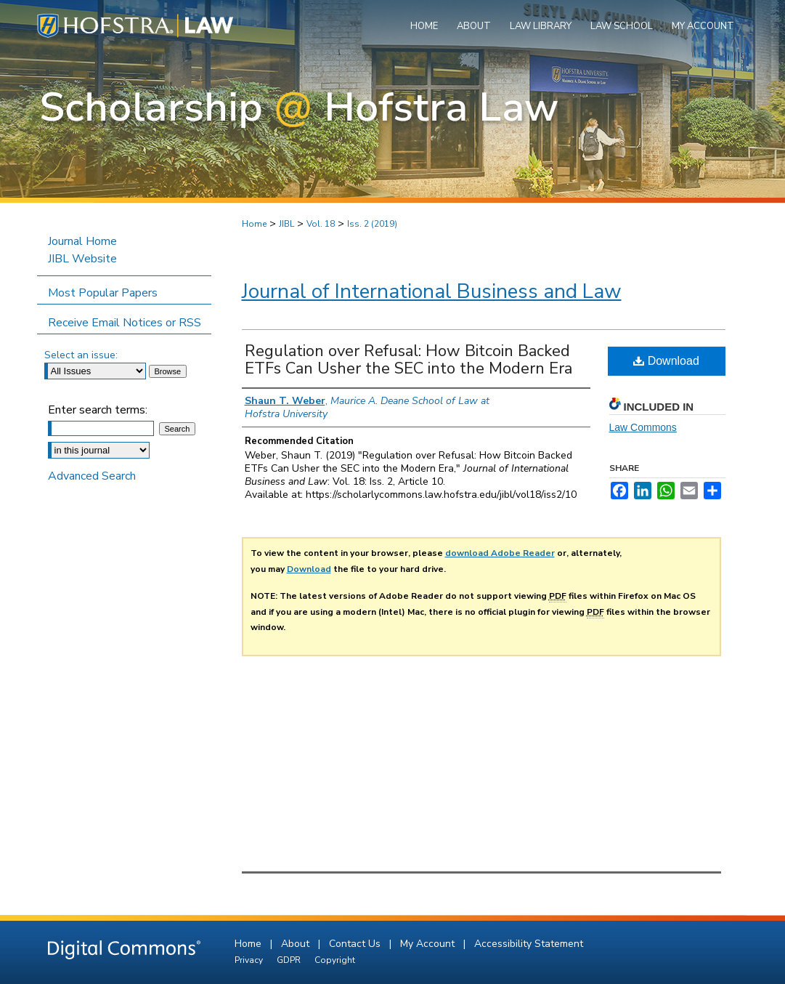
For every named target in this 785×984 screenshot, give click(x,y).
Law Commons (643, 427)
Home (254, 224)
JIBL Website (82, 259)
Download (666, 361)
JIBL (286, 224)
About (296, 944)
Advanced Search (92, 476)
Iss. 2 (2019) (372, 224)
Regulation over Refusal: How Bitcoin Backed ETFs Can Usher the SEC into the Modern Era (408, 359)
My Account (428, 944)
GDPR (290, 960)
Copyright (334, 960)
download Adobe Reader (500, 553)
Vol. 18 (320, 224)
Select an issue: (81, 355)
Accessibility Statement (528, 944)
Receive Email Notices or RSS (124, 323)
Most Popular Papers (103, 293)
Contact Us (356, 944)
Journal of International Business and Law (432, 291)
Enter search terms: (97, 410)
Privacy (250, 960)
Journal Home (82, 241)
